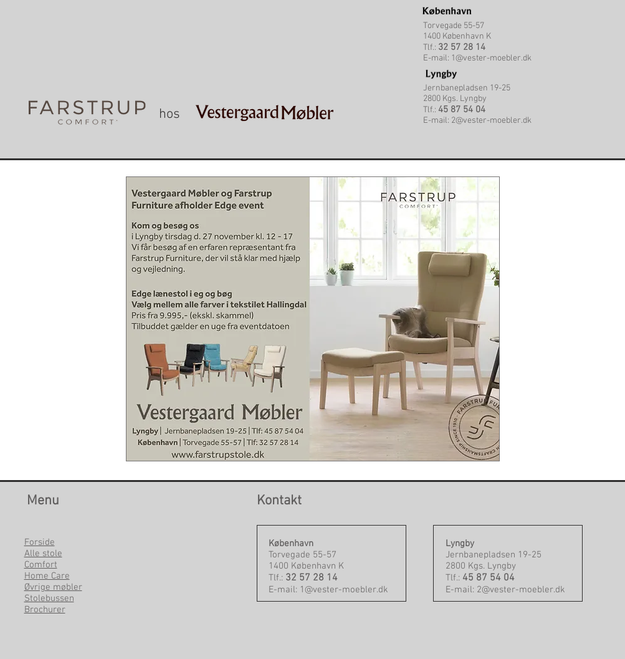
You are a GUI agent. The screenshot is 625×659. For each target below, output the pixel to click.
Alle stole (43, 553)
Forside (39, 542)
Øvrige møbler (53, 587)
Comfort (40, 564)
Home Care (47, 576)
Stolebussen (49, 598)
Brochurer (44, 609)
